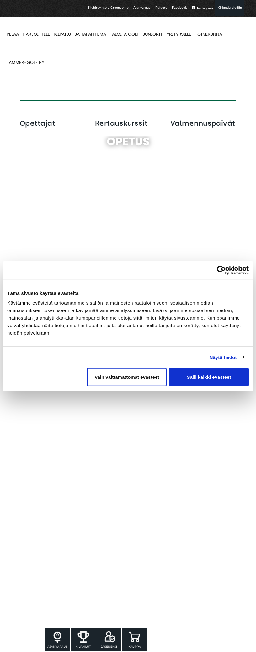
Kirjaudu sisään (230, 8)
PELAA (13, 34)
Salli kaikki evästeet (209, 377)
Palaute (161, 8)
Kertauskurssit (121, 123)
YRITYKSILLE (179, 34)
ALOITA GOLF (125, 34)
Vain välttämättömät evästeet (126, 377)
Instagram (205, 8)
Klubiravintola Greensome (108, 8)
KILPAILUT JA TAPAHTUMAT (81, 34)
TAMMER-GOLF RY (25, 62)
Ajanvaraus (142, 8)
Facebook (179, 8)
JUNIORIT (153, 34)
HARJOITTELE (36, 34)
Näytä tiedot (223, 357)
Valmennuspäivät (202, 123)
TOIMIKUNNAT (209, 34)
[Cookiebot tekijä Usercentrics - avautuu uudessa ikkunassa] (221, 270)
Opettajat (37, 123)
